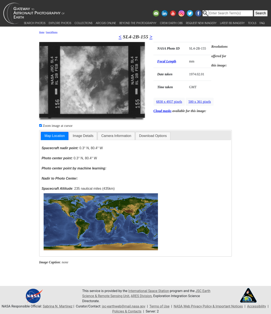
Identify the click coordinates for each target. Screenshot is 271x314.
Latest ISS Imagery (232, 23)
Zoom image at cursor (56, 125)
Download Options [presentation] (153, 136)
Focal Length (166, 61)
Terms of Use (159, 306)
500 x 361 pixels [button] (199, 101)
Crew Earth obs (171, 23)
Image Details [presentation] (83, 136)
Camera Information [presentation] (116, 136)
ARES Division (141, 296)
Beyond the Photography (137, 23)
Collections (83, 23)
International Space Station (148, 291)
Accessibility (256, 306)
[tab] (54, 136)
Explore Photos (60, 23)
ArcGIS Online (106, 23)
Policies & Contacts (126, 311)
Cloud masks (162, 111)
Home (41, 32)
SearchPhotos (51, 32)
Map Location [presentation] (54, 136)
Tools (252, 23)
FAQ (262, 23)
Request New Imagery (201, 23)
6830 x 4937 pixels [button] (169, 101)
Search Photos (34, 23)
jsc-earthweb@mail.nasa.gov (123, 306)
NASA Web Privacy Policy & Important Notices (208, 306)
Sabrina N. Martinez (57, 306)
